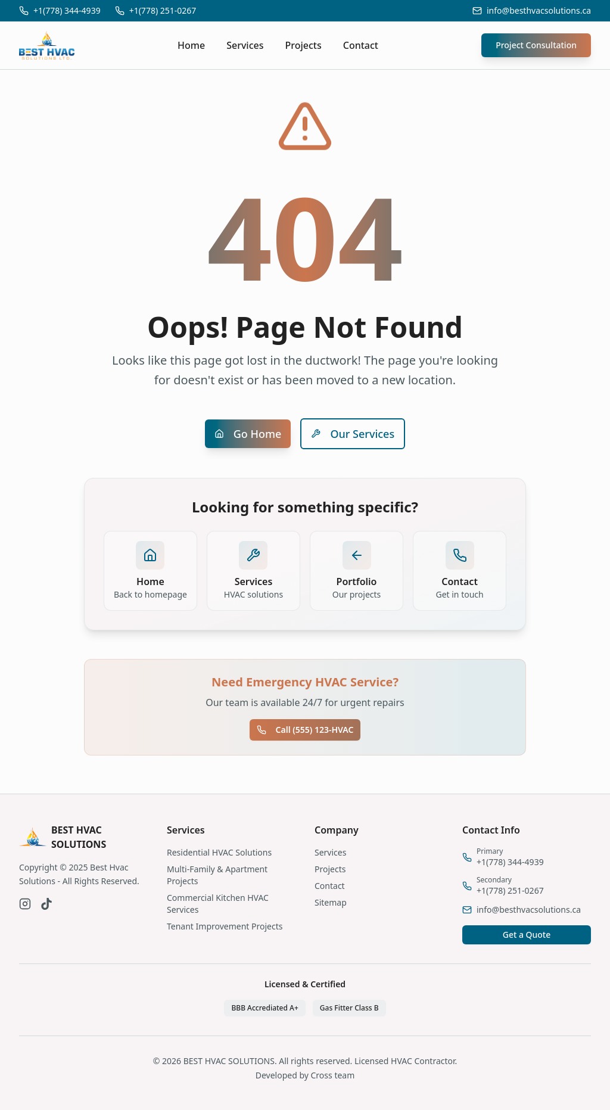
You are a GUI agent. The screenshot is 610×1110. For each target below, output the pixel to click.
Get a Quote (527, 934)
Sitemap (331, 902)
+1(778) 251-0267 (163, 10)
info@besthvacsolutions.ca (539, 10)
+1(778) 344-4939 (67, 10)
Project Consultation (536, 45)
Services (244, 45)
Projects (303, 45)
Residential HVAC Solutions (219, 852)
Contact (360, 45)
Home (191, 45)
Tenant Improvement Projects (224, 926)
